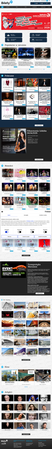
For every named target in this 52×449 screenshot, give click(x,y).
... (49, 7)
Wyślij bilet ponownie (17, 444)
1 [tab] (10, 69)
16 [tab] (32, 69)
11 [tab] (25, 69)
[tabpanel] (26, 21)
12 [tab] (26, 69)
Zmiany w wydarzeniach (18, 446)
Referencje (28, 445)
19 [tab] (37, 69)
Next (44, 69)
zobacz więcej (39, 125)
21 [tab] (40, 69)
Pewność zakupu (41, 443)
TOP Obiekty (6, 300)
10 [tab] (23, 69)
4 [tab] (14, 69)
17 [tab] (34, 69)
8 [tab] (20, 69)
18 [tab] (35, 69)
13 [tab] (28, 69)
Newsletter (16, 445)
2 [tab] (11, 69)
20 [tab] (38, 69)
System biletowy (29, 444)
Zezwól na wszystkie (42, 236)
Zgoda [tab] (9, 215)
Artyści (8, 392)
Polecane (9, 75)
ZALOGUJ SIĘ (43, 0)
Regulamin (40, 442)
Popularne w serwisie (15, 45)
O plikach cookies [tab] (43, 215)
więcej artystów (26, 434)
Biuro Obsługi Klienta (17, 443)
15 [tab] (31, 69)
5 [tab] (16, 69)
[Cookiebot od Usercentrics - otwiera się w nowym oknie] (46, 212)
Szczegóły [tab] (26, 215)
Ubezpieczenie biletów (17, 447)
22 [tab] (41, 69)
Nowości (9, 165)
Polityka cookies (41, 444)
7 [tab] (19, 69)
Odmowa (9, 236)
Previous (8, 69)
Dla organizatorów (29, 443)
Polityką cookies (30, 221)
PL (47, 0)
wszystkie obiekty (26, 359)
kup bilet (11, 90)
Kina (7, 367)
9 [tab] (22, 69)
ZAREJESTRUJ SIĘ (37, 0)
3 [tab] (13, 69)
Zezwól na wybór (26, 236)
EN (49, 0)
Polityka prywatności (42, 445)
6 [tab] (17, 69)
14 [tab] (29, 69)
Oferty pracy (40, 446)
